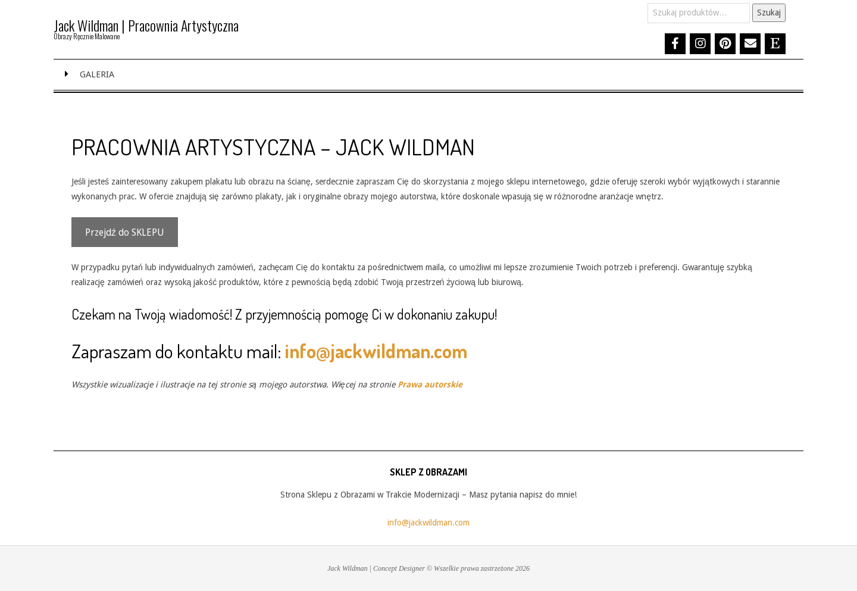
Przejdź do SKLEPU (124, 232)
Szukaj (769, 12)
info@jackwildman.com (376, 351)
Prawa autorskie (430, 384)
